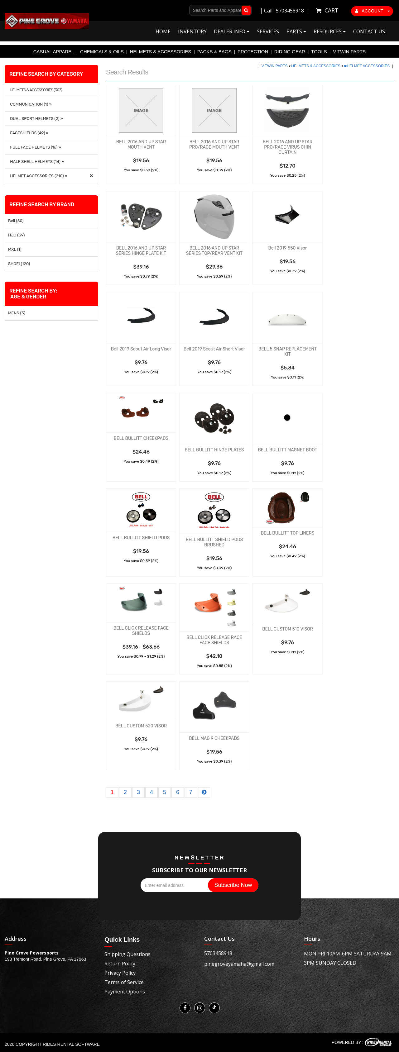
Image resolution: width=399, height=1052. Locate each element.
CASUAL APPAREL (53, 51)
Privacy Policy (120, 973)
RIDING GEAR (289, 51)
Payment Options (124, 991)
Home (163, 31)
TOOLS (319, 51)
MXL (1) (15, 249)
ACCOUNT (372, 10)
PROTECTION (253, 51)
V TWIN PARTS (349, 51)
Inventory (192, 31)
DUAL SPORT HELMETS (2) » (35, 118)
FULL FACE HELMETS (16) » (34, 147)
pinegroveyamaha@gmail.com (239, 963)
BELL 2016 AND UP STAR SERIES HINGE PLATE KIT (141, 250)
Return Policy (119, 963)
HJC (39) (16, 235)
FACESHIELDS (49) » (28, 133)
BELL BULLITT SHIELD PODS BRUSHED (214, 542)
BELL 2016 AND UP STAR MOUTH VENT (141, 144)
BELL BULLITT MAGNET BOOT (287, 450)
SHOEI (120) (19, 263)
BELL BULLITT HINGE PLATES (214, 450)
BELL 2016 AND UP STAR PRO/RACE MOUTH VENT (214, 144)
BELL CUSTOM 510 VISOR (287, 629)
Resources (330, 31)
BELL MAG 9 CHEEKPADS (214, 738)
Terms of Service (124, 982)
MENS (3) (16, 313)
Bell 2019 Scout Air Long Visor (141, 349)
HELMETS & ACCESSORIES (160, 51)
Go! (245, 10)
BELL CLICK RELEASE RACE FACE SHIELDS (214, 640)
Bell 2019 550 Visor (287, 248)
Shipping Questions (127, 954)
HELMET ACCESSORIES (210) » (37, 176)
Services (268, 31)
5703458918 (218, 953)
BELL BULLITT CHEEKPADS (141, 438)
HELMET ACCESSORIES (367, 66)
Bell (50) (16, 220)
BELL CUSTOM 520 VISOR (141, 726)
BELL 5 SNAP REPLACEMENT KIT (287, 351)
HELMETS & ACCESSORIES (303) (36, 90)
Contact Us (369, 31)
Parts (296, 31)
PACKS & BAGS (214, 51)
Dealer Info (231, 31)
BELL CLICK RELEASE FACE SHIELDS (141, 631)
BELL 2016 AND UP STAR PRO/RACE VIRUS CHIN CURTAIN (288, 147)
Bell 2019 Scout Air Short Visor (214, 349)
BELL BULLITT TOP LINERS (288, 533)
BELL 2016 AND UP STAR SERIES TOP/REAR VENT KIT (214, 250)
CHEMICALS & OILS (102, 51)
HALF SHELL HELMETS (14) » (36, 161)
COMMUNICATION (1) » (30, 104)
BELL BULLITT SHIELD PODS (141, 537)
